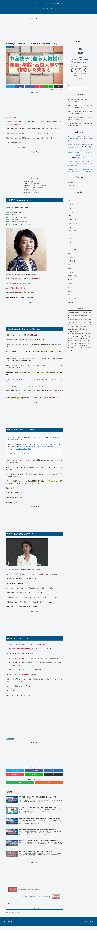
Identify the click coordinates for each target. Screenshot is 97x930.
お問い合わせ (72, 182)
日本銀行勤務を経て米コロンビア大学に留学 (34, 186)
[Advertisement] (34, 30)
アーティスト (72, 219)
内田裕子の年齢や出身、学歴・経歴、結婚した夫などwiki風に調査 (80, 106)
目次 (32, 178)
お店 (69, 200)
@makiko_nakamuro (22, 445)
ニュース (71, 246)
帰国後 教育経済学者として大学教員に (33, 188)
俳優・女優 (71, 261)
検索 (69, 85)
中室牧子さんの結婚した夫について (32, 190)
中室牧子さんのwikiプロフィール (31, 181)
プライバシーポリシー (74, 186)
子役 (69, 268)
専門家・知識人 (9, 739)
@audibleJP (56, 447)
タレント (71, 234)
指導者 (70, 283)
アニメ (70, 216)
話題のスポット (72, 298)
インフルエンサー (73, 223)
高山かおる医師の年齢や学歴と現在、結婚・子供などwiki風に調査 (80, 112)
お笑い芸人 (71, 204)
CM (69, 197)
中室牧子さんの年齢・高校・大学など (35, 183)
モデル (70, 253)
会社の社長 (71, 257)
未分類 (70, 291)
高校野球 (71, 302)
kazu (80, 57)
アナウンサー (72, 212)
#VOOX (36, 447)
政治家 (70, 287)
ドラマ (70, 242)
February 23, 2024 (27, 454)
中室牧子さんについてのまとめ (31, 193)
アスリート (71, 208)
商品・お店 (71, 264)
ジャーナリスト (72, 231)
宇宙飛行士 (71, 272)
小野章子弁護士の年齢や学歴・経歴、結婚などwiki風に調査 (80, 118)
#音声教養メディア (27, 447)
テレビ (70, 238)
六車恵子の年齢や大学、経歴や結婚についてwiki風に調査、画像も (80, 125)
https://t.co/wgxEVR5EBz (45, 447)
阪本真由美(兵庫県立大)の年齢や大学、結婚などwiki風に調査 (79, 100)
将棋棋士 (71, 280)
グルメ (70, 227)
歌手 (69, 295)
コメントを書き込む (34, 912)
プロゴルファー (72, 249)
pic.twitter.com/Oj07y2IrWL (23, 450)
